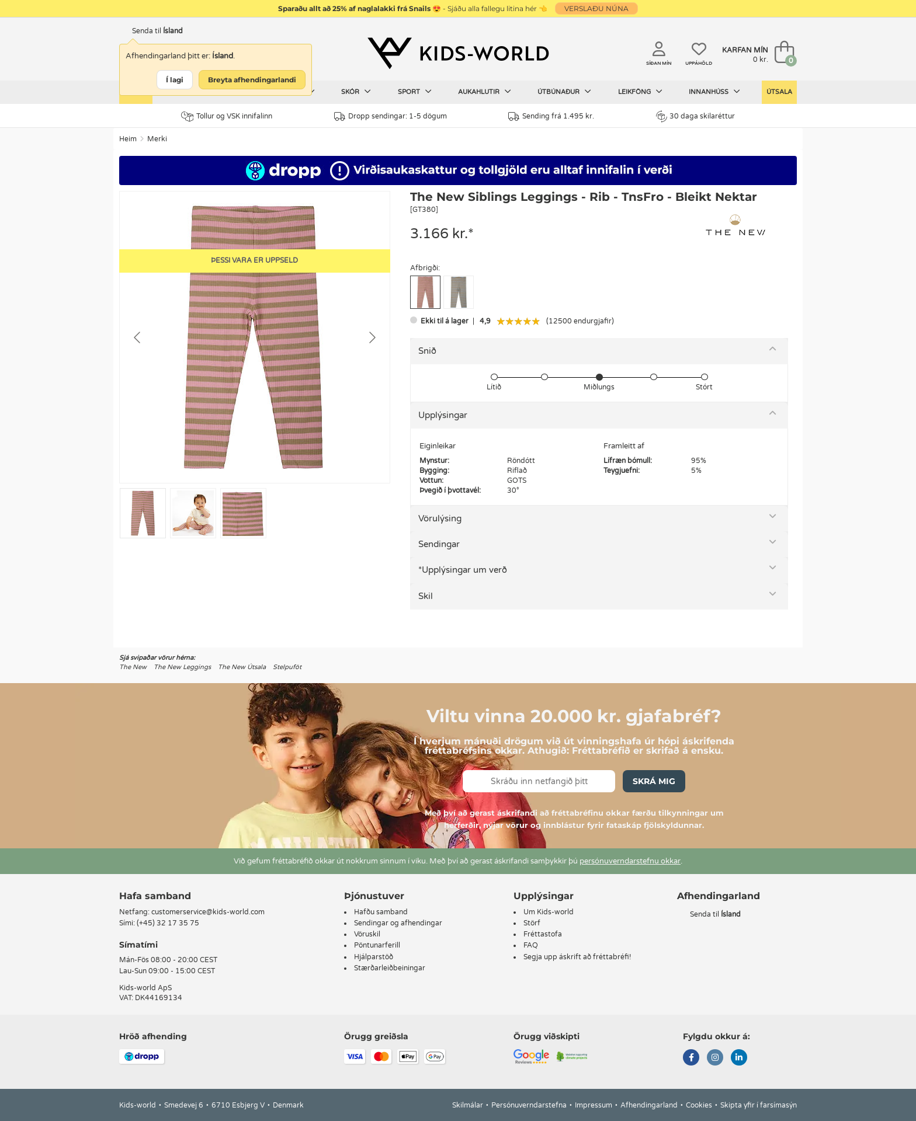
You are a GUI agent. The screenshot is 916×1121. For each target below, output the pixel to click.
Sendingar (439, 544)
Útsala (779, 92)
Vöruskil (367, 934)
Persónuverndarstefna (529, 1105)
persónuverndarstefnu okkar (630, 861)
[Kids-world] (458, 53)
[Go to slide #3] (243, 513)
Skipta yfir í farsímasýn (758, 1105)
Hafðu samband (381, 912)
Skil (425, 596)
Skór (356, 92)
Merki (157, 139)
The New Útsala (242, 667)
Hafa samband (155, 895)
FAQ (530, 945)
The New (133, 667)
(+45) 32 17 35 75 (168, 923)
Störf (531, 923)
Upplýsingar (442, 415)
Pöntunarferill (377, 945)
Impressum (593, 1105)
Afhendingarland (649, 1105)
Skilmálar (467, 1105)
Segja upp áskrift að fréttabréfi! (577, 957)
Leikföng (640, 92)
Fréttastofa (542, 934)
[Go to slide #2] (193, 513)
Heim (128, 139)
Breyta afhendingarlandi (252, 79)
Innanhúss (714, 92)
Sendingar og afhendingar (398, 923)
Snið (427, 351)
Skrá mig (654, 781)
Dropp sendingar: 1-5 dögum (390, 116)
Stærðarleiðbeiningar (389, 968)
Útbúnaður (564, 92)
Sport (415, 92)
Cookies (699, 1105)
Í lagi (174, 79)
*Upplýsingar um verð (462, 570)
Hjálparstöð (373, 957)
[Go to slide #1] (143, 513)
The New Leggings (182, 667)
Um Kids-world (548, 912)
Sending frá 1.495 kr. (551, 116)
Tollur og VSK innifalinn (226, 116)
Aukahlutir (484, 92)
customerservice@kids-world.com (208, 912)
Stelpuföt (287, 667)
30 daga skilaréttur (695, 116)
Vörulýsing (440, 518)
